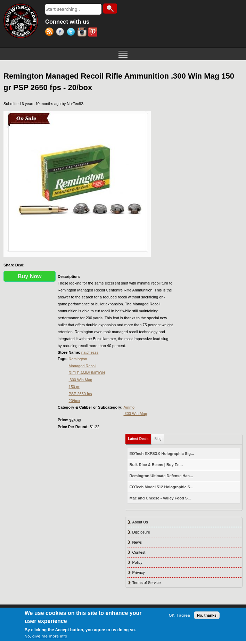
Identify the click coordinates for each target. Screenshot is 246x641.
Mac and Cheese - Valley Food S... (160, 498)
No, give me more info (46, 636)
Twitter (72, 32)
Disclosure (141, 532)
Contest (139, 552)
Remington (78, 359)
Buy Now (29, 276)
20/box (74, 401)
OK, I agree (179, 615)
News (137, 542)
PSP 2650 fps (80, 394)
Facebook (61, 32)
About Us (140, 522)
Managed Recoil (83, 366)
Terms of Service (146, 582)
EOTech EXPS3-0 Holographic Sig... (162, 453)
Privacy (138, 572)
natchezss (90, 352)
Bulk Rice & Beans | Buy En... (156, 465)
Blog (157, 439)
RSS (50, 32)
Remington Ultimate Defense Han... (161, 476)
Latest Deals (140, 437)
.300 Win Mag (80, 380)
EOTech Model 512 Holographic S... (162, 487)
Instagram (82, 32)
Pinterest (93, 32)
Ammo (128, 407)
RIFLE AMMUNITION (87, 373)
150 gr (74, 387)
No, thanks (206, 615)
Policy (137, 562)
